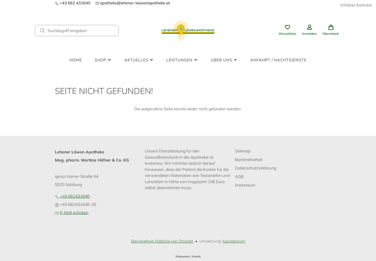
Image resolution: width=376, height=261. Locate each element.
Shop (103, 60)
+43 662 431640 (72, 2)
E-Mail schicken (74, 212)
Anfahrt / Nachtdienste (278, 60)
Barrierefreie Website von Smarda (162, 241)
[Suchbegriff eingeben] (81, 30)
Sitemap (242, 150)
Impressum (245, 184)
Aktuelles (138, 60)
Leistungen (182, 60)
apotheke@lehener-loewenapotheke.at (132, 2)
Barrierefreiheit (249, 159)
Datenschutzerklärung (255, 167)
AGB (239, 176)
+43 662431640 (75, 196)
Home (76, 60)
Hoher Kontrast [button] (356, 5)
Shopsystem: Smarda (187, 256)
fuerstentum (234, 241)
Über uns (224, 60)
